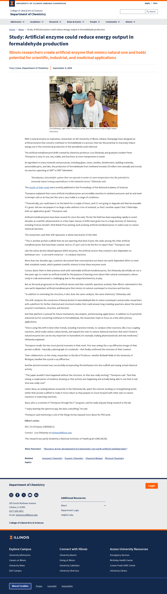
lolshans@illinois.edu (62, 432)
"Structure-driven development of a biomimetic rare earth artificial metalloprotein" (85, 449)
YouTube (30, 495)
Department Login (70, 510)
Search (153, 11)
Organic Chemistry (74, 458)
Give (155, 3)
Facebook (17, 495)
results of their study (39, 187)
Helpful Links (67, 515)
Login (151, 486)
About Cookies (20, 586)
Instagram (11, 495)
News (21, 29)
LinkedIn (36, 495)
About (64, 505)
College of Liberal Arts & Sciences (26, 10)
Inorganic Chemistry (52, 458)
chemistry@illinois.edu (27, 515)
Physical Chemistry (114, 458)
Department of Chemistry (28, 14)
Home (12, 29)
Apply (147, 3)
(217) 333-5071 (16, 511)
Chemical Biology (94, 458)
